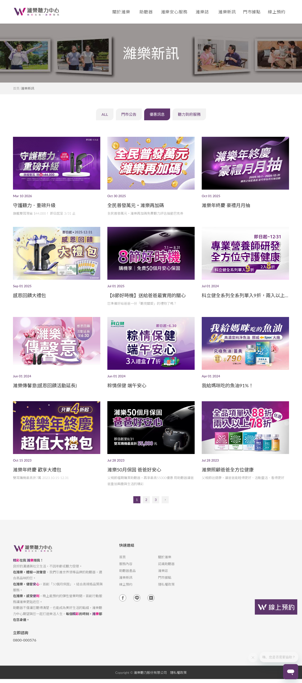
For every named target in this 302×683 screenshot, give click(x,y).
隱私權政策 (166, 591)
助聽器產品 (127, 578)
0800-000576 (24, 647)
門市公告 (121, 117)
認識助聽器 (166, 571)
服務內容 (125, 571)
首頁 (16, 88)
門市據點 (164, 585)
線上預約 (277, 11)
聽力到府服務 (199, 117)
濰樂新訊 (227, 11)
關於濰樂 (164, 564)
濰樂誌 (163, 578)
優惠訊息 (158, 117)
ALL (91, 117)
